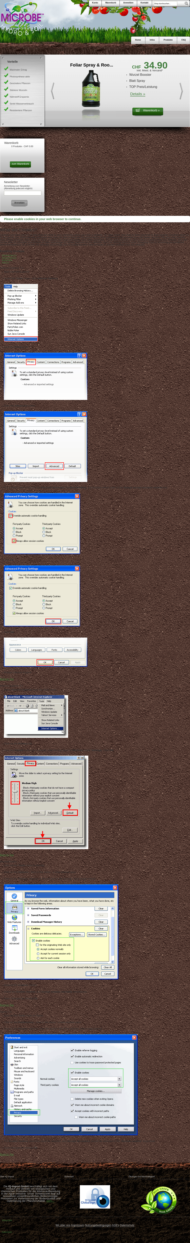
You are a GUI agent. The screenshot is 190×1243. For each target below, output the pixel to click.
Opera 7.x (5, 262)
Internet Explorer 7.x (9, 255)
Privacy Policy (7, 1220)
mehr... (50, 1200)
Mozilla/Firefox (7, 260)
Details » (137, 94)
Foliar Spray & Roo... (91, 64)
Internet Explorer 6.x (9, 257)
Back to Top (7, 679)
